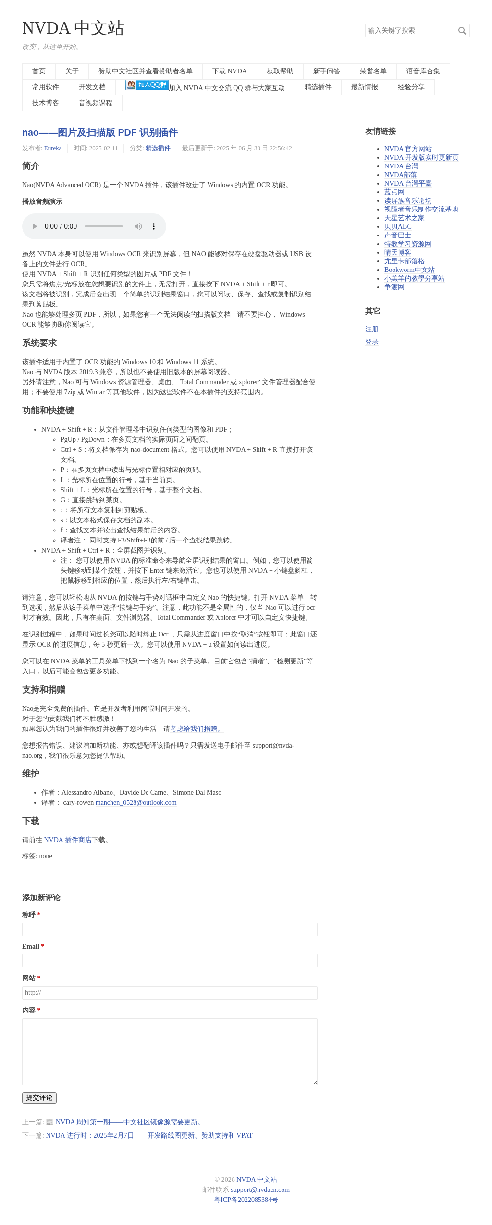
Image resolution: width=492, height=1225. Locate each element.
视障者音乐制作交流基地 (421, 209)
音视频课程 (95, 102)
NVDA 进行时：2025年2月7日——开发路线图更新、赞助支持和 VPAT (149, 1135)
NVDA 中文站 (73, 28)
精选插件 (318, 87)
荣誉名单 (373, 71)
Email (30, 946)
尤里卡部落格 (404, 261)
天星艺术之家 (404, 218)
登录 (372, 341)
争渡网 (394, 287)
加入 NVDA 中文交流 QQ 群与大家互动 (205, 86)
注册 (372, 329)
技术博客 (45, 102)
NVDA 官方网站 (408, 149)
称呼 (29, 915)
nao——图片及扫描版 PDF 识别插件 (100, 132)
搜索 (462, 30)
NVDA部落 (400, 174)
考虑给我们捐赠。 (197, 728)
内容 (29, 1010)
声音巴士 (397, 235)
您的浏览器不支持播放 (94, 226)
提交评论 (39, 1097)
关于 (72, 71)
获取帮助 (280, 71)
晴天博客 (397, 252)
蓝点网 (394, 192)
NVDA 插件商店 (68, 840)
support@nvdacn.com (260, 1189)
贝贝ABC (398, 226)
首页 (39, 71)
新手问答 (326, 71)
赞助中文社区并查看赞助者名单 (145, 71)
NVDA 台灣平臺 (408, 183)
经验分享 (411, 87)
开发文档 (92, 87)
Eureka (53, 148)
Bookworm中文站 (409, 269)
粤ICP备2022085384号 (246, 1199)
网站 (29, 978)
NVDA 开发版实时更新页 (421, 157)
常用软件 (45, 87)
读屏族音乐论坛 (407, 200)
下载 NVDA (229, 71)
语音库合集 (423, 71)
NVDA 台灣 (401, 166)
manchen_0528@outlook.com (136, 802)
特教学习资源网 (407, 243)
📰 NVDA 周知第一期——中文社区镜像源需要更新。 (125, 1122)
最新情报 (364, 87)
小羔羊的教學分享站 (414, 278)
